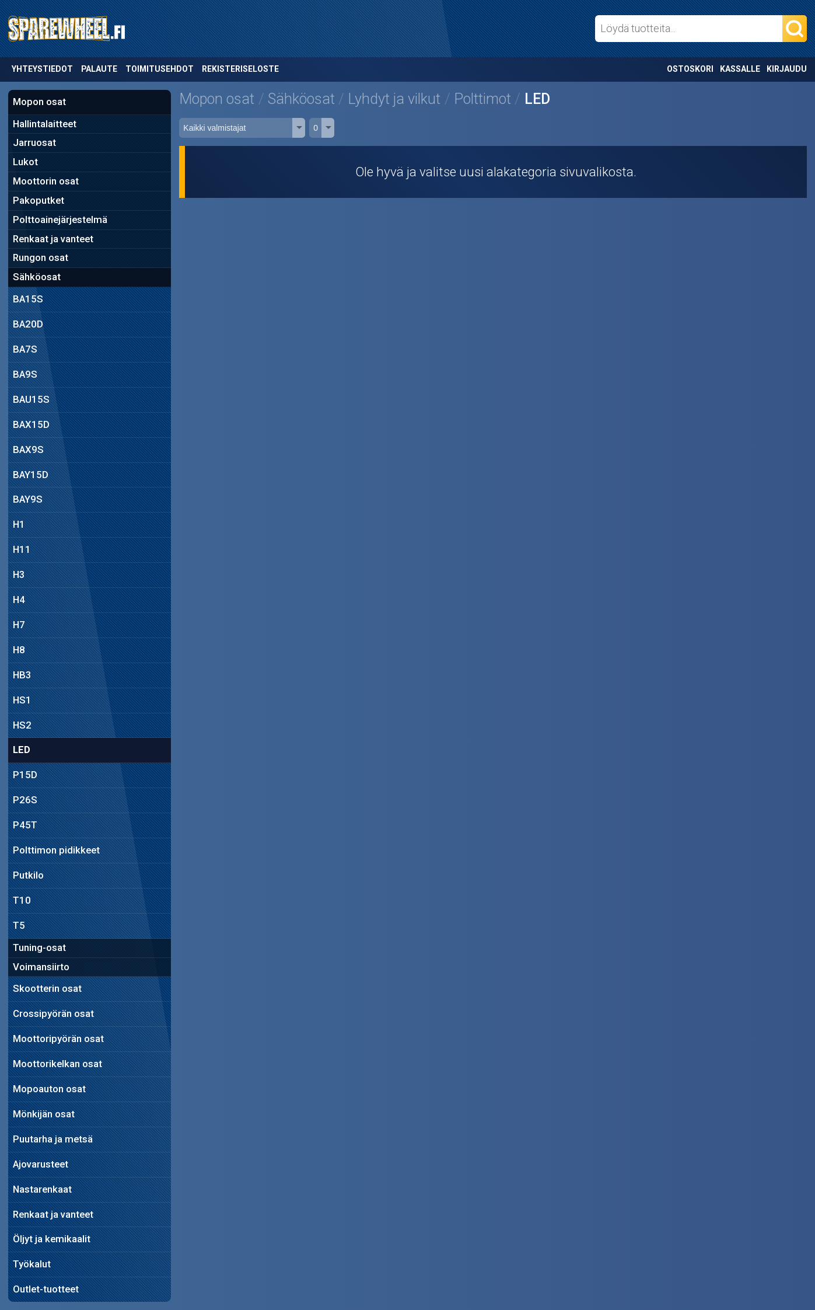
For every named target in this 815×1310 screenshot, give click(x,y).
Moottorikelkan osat (57, 1063)
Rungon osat (40, 257)
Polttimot (482, 98)
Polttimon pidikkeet (56, 850)
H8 (19, 650)
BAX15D (31, 424)
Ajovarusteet (40, 1164)
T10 (22, 900)
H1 (19, 524)
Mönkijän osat (44, 1114)
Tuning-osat (39, 947)
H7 (19, 624)
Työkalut (32, 1264)
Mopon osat (39, 101)
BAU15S (31, 399)
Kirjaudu (787, 69)
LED (21, 749)
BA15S (28, 299)
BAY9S (28, 499)
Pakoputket (38, 200)
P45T (25, 825)
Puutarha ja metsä (53, 1139)
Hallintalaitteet (44, 124)
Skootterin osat (47, 988)
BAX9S (28, 449)
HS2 (22, 725)
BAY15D (30, 474)
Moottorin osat (46, 181)
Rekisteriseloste (240, 69)
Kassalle (740, 69)
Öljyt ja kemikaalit (51, 1239)
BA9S (25, 374)
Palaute (99, 69)
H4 (19, 599)
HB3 (22, 675)
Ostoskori (690, 69)
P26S (25, 800)
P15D (25, 775)
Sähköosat (37, 277)
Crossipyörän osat (53, 1013)
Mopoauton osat (49, 1089)
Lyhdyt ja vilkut (394, 98)
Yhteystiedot (42, 69)
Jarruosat (34, 142)
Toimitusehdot (159, 69)
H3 (19, 574)
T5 (19, 925)
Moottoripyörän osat (58, 1038)
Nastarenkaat (42, 1189)
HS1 (22, 700)
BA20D (28, 324)
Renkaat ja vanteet (53, 239)
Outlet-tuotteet (46, 1289)
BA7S (25, 349)
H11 (22, 549)
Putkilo (28, 875)
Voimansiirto (41, 967)
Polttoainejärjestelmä (60, 219)
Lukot (25, 162)
